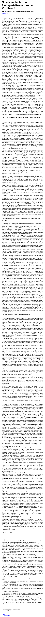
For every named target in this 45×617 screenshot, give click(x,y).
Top (4, 614)
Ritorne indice (6, 615)
